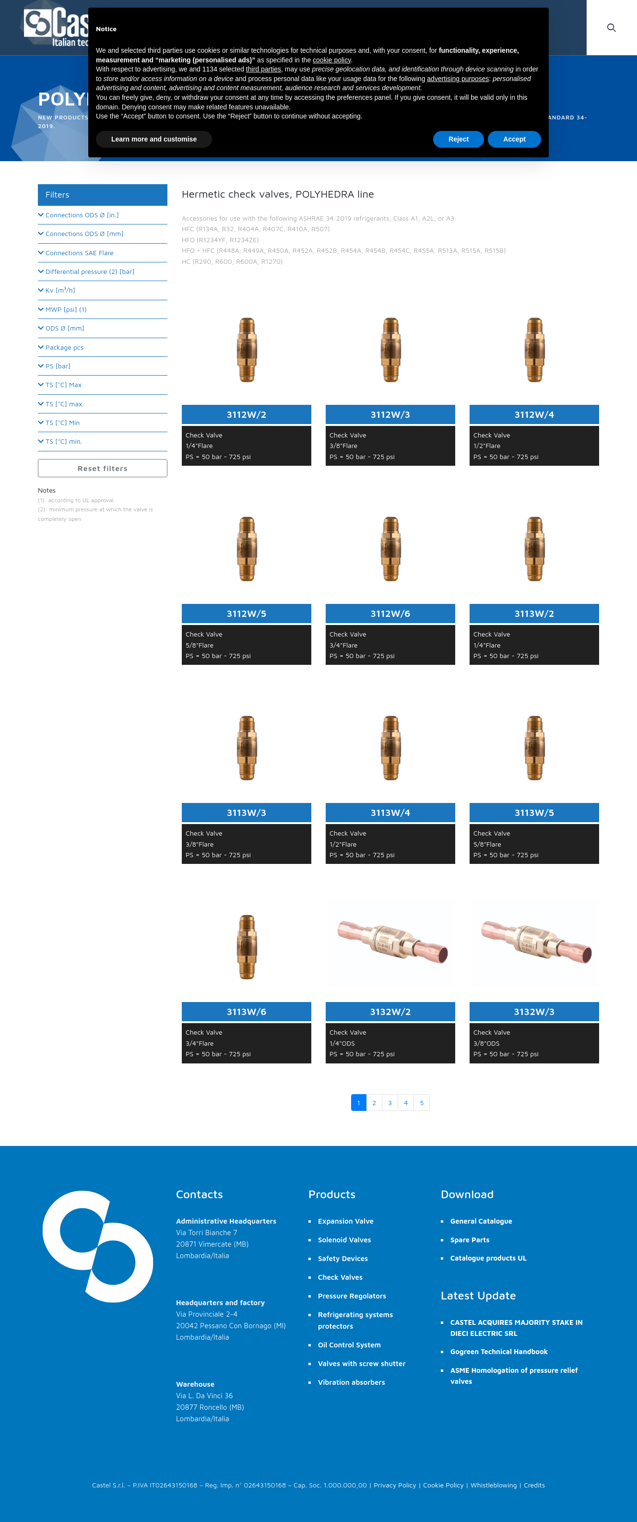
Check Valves (340, 1277)
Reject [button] (458, 139)
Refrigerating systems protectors (355, 1320)
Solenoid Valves (344, 1240)
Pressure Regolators (352, 1296)
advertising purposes (458, 79)
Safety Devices (343, 1258)
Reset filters (103, 468)
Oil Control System (349, 1345)
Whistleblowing (494, 1485)
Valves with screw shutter (362, 1363)
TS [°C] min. (60, 441)
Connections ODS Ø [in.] (78, 215)
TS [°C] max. (61, 404)
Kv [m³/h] (56, 290)
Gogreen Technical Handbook (499, 1351)
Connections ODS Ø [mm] (81, 233)
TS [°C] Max (60, 384)
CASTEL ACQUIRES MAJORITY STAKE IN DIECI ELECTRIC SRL (516, 1327)
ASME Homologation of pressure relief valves (514, 1375)
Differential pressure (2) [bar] (86, 271)
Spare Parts (469, 1240)
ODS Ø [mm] (61, 328)
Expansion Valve (346, 1221)
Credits (534, 1485)
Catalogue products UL (488, 1258)
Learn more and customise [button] (154, 139)
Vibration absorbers (351, 1382)
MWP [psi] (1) (62, 309)
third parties (263, 69)
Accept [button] (514, 139)
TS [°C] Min (59, 422)
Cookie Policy (443, 1485)
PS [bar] (54, 366)
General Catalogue (481, 1221)
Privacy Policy (395, 1485)
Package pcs (60, 347)
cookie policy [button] (332, 60)
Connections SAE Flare (76, 252)
